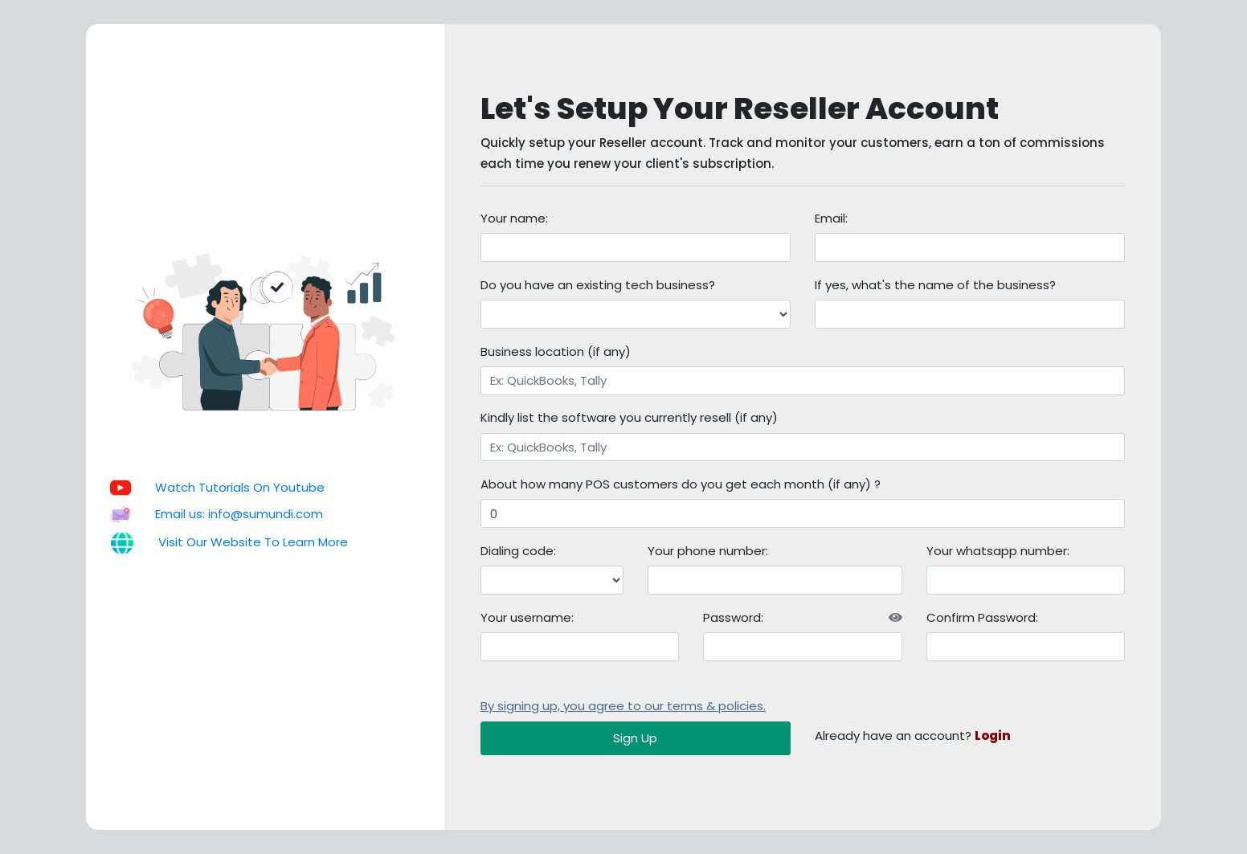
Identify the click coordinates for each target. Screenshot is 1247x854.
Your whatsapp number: (997, 550)
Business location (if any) (555, 351)
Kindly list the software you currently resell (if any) (629, 417)
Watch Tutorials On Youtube (240, 487)
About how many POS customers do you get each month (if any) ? (680, 484)
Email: (831, 218)
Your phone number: (708, 550)
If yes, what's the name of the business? (935, 284)
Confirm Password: (982, 617)
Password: (802, 618)
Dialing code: (518, 550)
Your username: (527, 617)
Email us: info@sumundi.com (239, 513)
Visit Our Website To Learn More (253, 541)
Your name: (514, 218)
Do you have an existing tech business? (597, 284)
